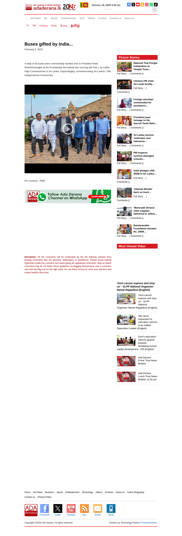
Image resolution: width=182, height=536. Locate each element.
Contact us (115, 18)
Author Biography (135, 492)
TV (27, 25)
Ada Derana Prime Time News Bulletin (147, 360)
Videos (91, 18)
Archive (102, 18)
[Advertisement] (55, 230)
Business (49, 492)
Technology (87, 492)
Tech (81, 18)
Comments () (137, 73)
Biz (45, 18)
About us (129, 18)
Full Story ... (123, 73)
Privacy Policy (45, 497)
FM (34, 25)
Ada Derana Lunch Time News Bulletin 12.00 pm (147, 376)
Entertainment (68, 18)
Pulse (54, 25)
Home (27, 492)
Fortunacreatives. (149, 522)
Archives (109, 492)
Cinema (43, 25)
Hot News (35, 18)
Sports (54, 18)
